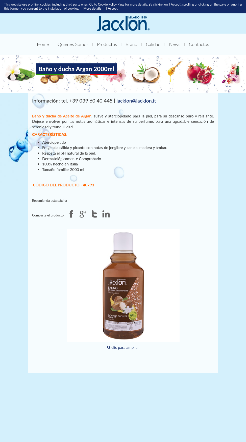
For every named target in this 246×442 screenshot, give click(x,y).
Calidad (153, 44)
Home (43, 44)
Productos (107, 44)
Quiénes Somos (73, 44)
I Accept (112, 8)
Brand (131, 44)
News (174, 44)
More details (92, 8)
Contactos (199, 44)
